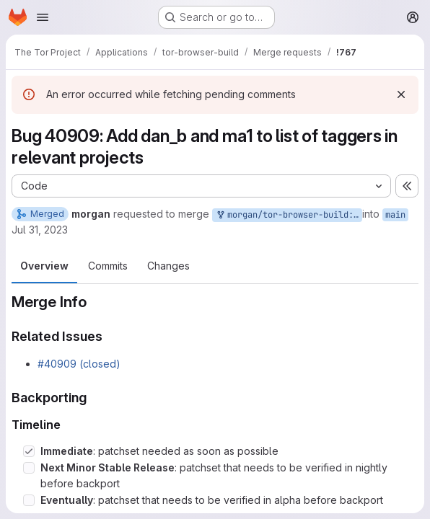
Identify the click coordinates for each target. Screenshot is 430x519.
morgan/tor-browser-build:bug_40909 (288, 215)
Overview (44, 266)
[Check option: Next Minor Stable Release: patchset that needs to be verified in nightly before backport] (29, 468)
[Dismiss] (401, 94)
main (395, 215)
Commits (108, 266)
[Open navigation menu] (42, 17)
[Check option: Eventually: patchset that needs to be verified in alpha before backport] (29, 500)
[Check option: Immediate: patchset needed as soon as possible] (29, 451)
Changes (168, 266)
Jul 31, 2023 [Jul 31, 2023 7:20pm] (40, 229)
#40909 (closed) (79, 364)
